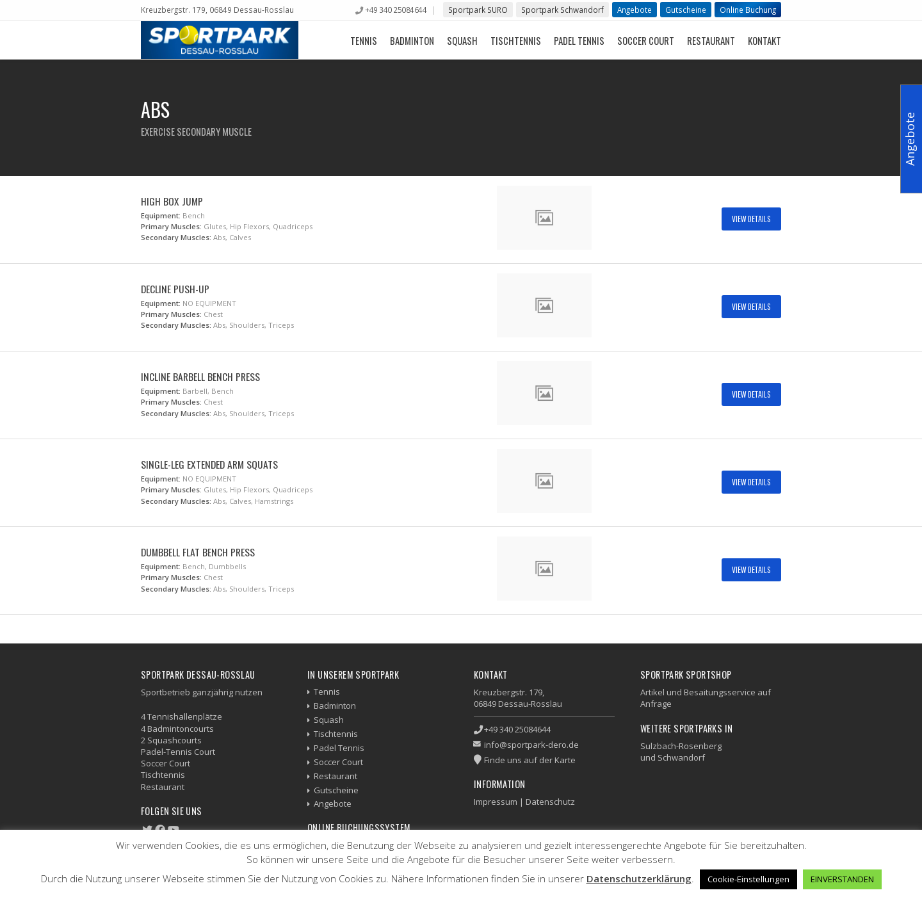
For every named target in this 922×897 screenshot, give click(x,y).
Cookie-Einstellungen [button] (748, 879)
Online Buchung (748, 9)
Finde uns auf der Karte (530, 760)
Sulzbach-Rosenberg (681, 746)
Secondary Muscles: (176, 237)
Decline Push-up (175, 288)
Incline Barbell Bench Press (200, 376)
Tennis (363, 40)
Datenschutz (550, 801)
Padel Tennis (579, 40)
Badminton (412, 40)
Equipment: (161, 215)
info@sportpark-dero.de (531, 744)
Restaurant (711, 40)
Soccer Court (645, 40)
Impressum (495, 801)
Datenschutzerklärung (638, 878)
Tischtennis (515, 40)
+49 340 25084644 (395, 9)
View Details (751, 218)
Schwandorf (681, 757)
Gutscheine (685, 9)
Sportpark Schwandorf (562, 9)
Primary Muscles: (171, 226)
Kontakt (764, 40)
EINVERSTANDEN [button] (842, 879)
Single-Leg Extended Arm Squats (209, 464)
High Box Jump (172, 201)
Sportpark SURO (478, 9)
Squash (462, 40)
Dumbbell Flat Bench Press (198, 552)
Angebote (634, 9)
